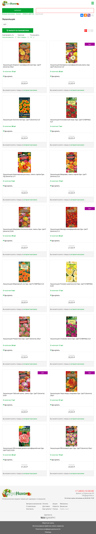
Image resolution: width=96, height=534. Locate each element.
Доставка (46, 506)
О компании (31, 506)
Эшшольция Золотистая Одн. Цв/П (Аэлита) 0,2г (21, 120)
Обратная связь (48, 523)
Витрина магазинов (8, 14)
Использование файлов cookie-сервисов (48, 526)
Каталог (17, 10)
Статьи (55, 509)
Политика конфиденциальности (48, 529)
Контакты (30, 509)
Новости (56, 506)
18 (31, 37)
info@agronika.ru (88, 495)
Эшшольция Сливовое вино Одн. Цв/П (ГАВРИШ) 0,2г (70, 339)
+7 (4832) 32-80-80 (84, 491)
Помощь (48, 532)
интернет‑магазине (30, 90)
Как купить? (47, 509)
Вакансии (63, 506)
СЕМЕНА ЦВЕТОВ (28, 14)
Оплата (45, 504)
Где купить (7, 76)
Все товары (22, 37)
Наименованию (8, 37)
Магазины (64, 504)
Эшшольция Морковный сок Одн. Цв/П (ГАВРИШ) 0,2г (23, 284)
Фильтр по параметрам (18, 30)
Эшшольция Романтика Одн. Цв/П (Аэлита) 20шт (22, 339)
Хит (5, 24)
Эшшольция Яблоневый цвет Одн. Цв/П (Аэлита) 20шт (71, 448)
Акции (55, 504)
